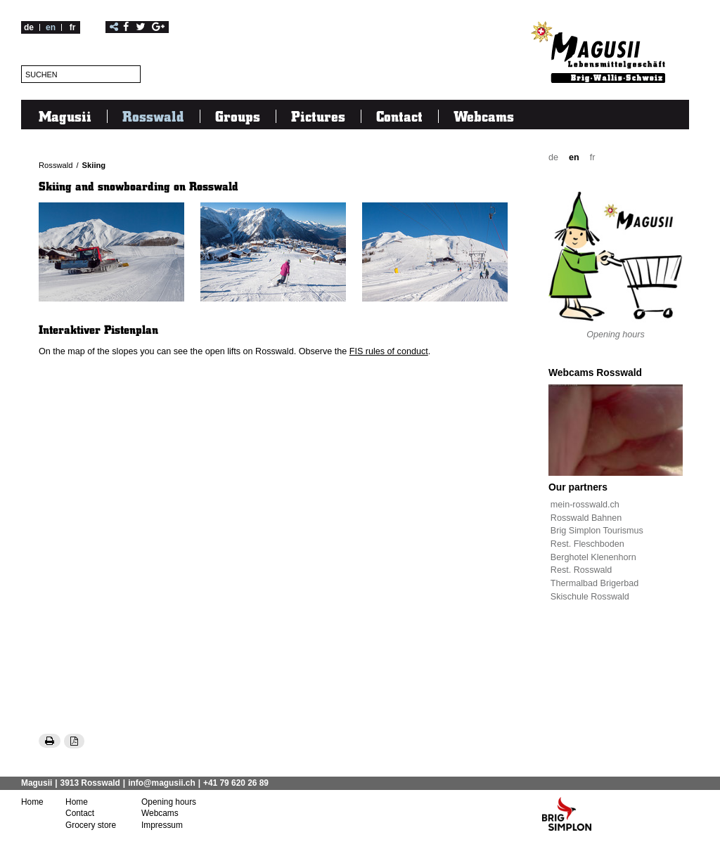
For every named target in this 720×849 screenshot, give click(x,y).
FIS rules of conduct (388, 351)
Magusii (65, 116)
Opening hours (615, 334)
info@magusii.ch (161, 783)
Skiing (94, 165)
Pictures (318, 116)
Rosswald (153, 116)
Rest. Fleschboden (587, 544)
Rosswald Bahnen (586, 518)
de (29, 27)
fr (73, 27)
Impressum (162, 824)
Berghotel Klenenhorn (593, 557)
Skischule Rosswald (590, 597)
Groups (237, 116)
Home (32, 802)
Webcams (484, 116)
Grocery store (90, 824)
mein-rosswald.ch (585, 505)
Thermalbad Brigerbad (594, 583)
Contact (399, 116)
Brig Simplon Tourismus (597, 531)
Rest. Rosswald (581, 570)
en (51, 27)
